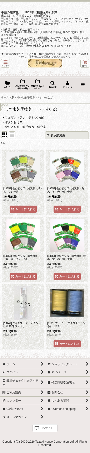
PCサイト (47, 428)
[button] (5, 63)
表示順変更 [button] (56, 135)
